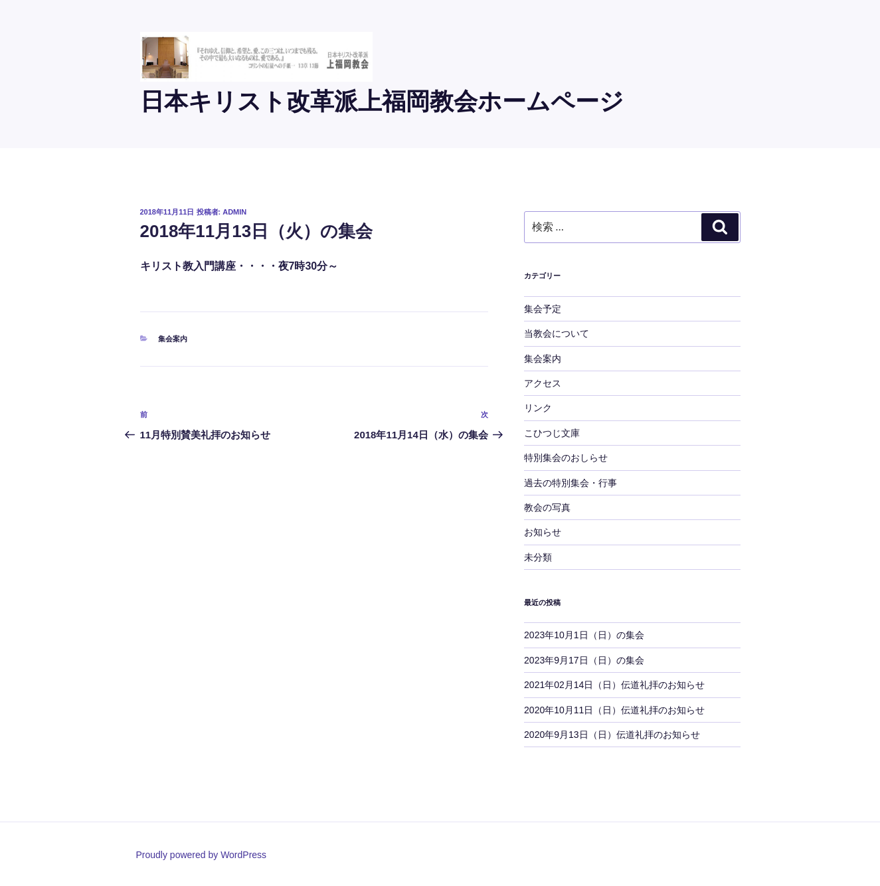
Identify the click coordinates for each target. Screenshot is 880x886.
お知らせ (542, 532)
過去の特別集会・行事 (570, 483)
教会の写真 (547, 507)
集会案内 (172, 339)
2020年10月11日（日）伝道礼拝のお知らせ (614, 710)
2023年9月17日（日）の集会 (584, 660)
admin (234, 212)
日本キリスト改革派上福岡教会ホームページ (382, 101)
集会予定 (542, 309)
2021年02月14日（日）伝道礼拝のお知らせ (614, 684)
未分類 (538, 557)
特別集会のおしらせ (566, 457)
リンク (538, 407)
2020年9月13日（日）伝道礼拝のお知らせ (612, 734)
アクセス (542, 383)
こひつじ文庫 (552, 433)
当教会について (556, 333)
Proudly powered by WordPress (201, 854)
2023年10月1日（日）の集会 (584, 635)
